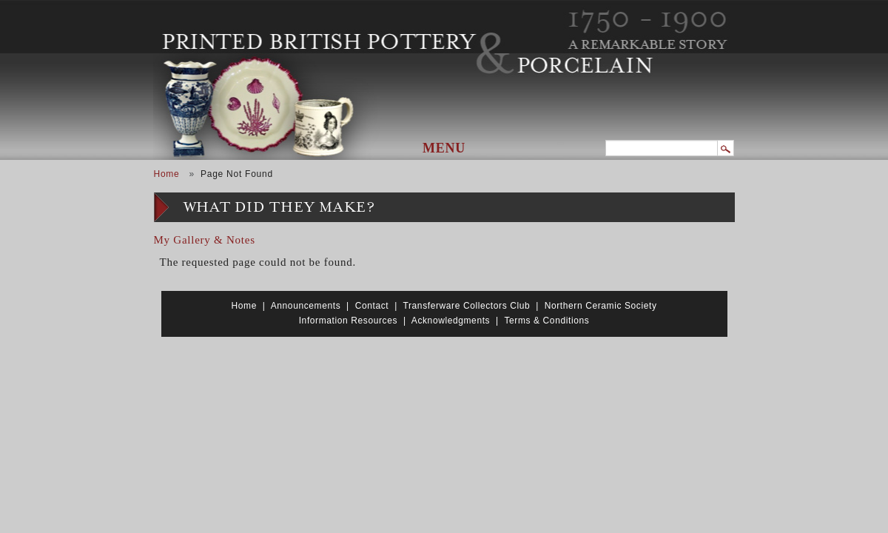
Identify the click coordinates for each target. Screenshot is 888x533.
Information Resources (348, 320)
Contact (372, 306)
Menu (444, 148)
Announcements (306, 306)
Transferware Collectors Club (467, 306)
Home (167, 174)
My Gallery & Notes (204, 240)
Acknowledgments (450, 320)
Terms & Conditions (546, 320)
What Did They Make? (279, 207)
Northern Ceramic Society (601, 306)
